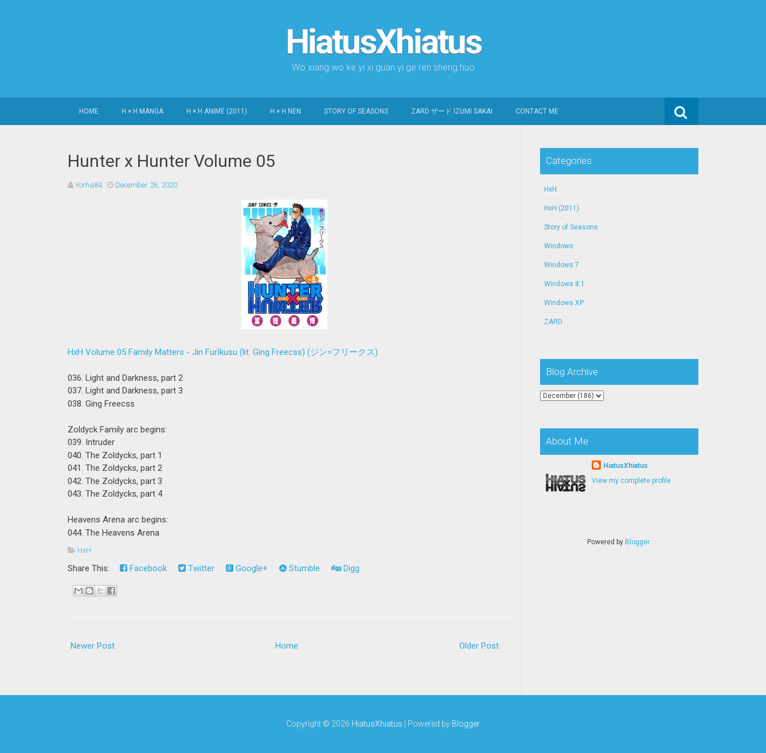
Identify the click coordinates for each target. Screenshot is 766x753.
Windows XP (564, 303)
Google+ (247, 568)
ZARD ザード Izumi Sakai (452, 111)
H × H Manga (142, 111)
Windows (558, 246)
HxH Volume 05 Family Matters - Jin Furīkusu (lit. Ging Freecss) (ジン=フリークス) (223, 352)
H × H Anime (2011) (216, 111)
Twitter (196, 568)
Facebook (143, 568)
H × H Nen (285, 111)
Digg (345, 568)
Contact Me (536, 111)
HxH (84, 550)
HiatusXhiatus (383, 41)
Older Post (479, 646)
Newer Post (93, 646)
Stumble (299, 568)
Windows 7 (561, 265)
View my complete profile (631, 481)
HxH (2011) (561, 208)
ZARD (553, 322)
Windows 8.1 (564, 284)
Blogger (637, 542)
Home (89, 111)
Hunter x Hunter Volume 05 (171, 161)
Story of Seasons (356, 111)
